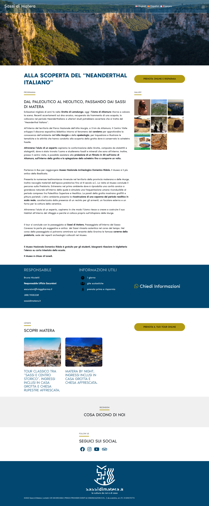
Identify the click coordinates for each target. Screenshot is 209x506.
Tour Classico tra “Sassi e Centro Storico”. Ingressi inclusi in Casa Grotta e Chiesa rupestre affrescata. (42, 380)
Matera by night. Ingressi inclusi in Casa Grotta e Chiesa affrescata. (81, 377)
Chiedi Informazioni (157, 286)
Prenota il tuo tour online (159, 327)
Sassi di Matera (20, 6)
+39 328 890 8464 (56, 498)
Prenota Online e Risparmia (159, 78)
